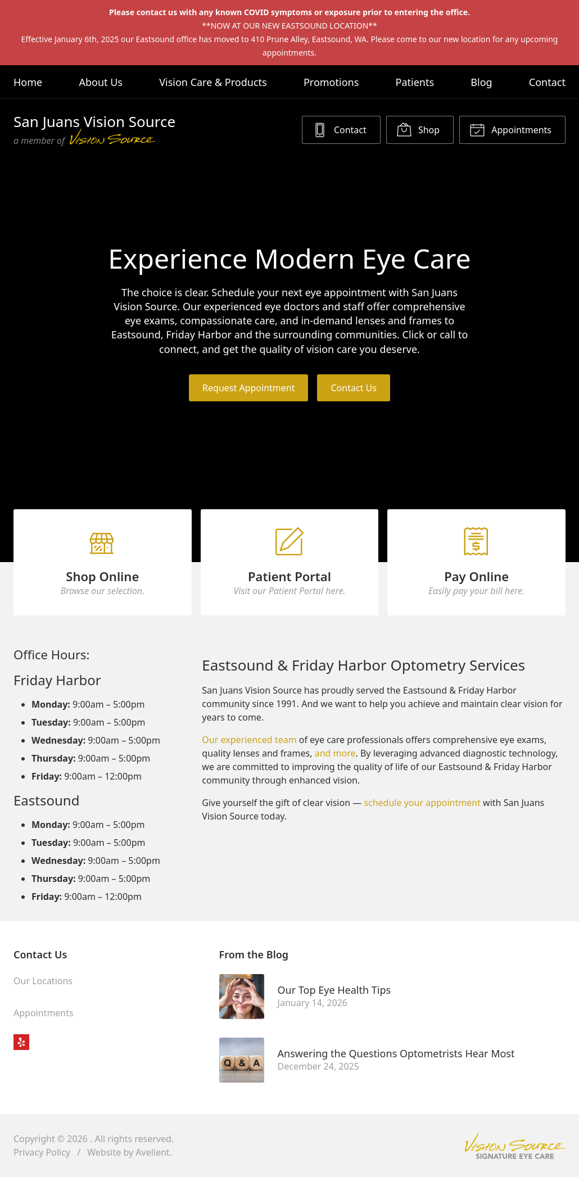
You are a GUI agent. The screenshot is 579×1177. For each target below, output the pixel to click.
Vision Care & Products (212, 82)
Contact (547, 82)
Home (27, 82)
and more (335, 753)
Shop (418, 129)
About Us (101, 82)
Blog (481, 82)
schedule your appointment (422, 802)
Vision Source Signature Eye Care (515, 1146)
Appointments (510, 129)
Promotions (331, 82)
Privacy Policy (41, 1152)
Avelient (152, 1152)
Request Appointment (248, 388)
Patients (415, 82)
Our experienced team (249, 740)
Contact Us (353, 388)
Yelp (21, 1042)
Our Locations (43, 981)
